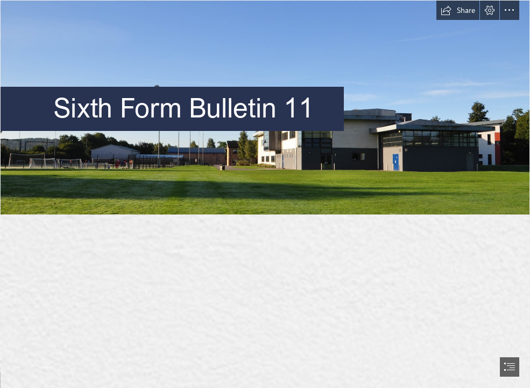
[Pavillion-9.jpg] (265, 107)
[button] (457, 10)
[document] (265, 194)
